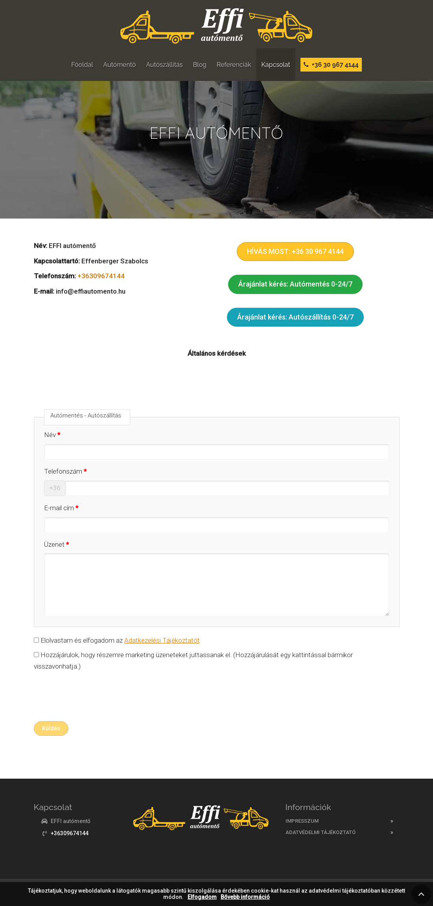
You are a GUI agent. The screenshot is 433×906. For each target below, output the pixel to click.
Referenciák (234, 64)
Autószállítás (164, 64)
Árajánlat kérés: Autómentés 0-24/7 (295, 284)
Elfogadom (202, 897)
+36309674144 (101, 276)
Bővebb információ (245, 897)
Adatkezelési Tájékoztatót (162, 640)
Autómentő (119, 64)
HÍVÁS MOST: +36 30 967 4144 (295, 251)
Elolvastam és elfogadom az (117, 640)
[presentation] (93, 698)
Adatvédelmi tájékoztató (321, 832)
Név (50, 435)
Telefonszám (63, 471)
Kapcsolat (276, 64)
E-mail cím (59, 508)
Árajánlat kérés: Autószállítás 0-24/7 (295, 317)
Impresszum (302, 821)
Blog (199, 64)
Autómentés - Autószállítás (85, 415)
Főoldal (82, 64)
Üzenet (54, 544)
